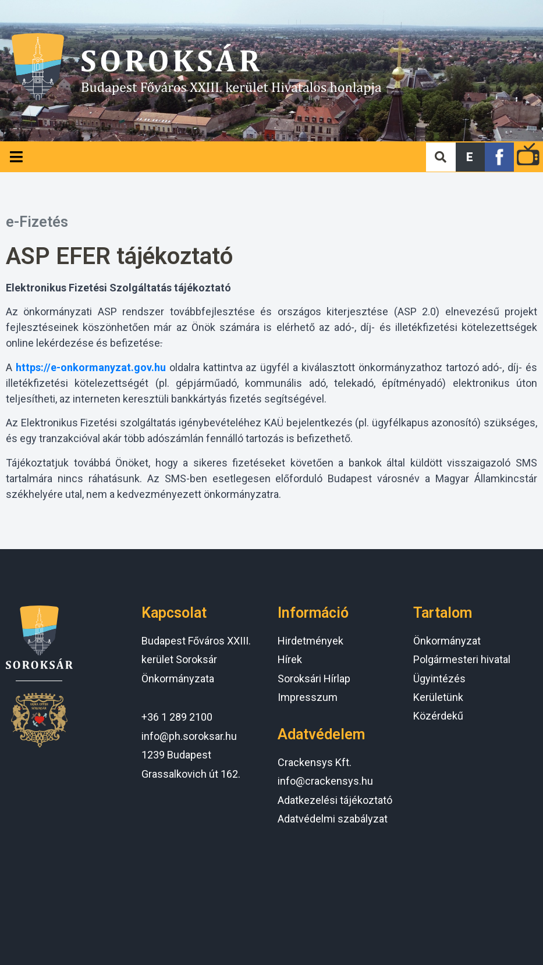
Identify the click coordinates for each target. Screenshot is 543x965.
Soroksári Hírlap (314, 678)
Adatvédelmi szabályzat (333, 819)
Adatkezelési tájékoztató (335, 800)
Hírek (290, 659)
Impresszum (308, 697)
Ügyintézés (439, 678)
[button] (470, 157)
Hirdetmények (310, 641)
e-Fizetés (37, 221)
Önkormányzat (447, 641)
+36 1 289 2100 (176, 717)
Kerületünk (438, 697)
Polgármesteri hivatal (461, 659)
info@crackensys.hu (325, 781)
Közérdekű (438, 716)
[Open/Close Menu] (16, 157)
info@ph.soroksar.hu (189, 736)
